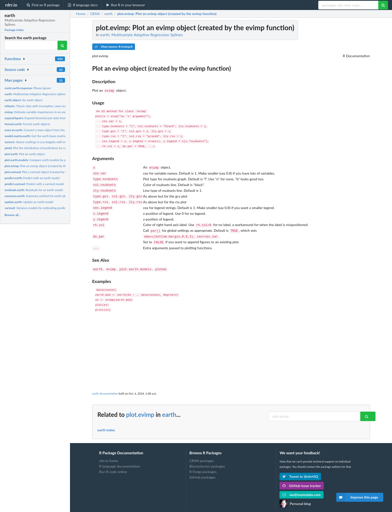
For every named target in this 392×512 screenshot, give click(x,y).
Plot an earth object (24, 154)
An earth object (23, 100)
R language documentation (119, 458)
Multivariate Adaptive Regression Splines (35, 94)
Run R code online (113, 463)
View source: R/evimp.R (113, 46)
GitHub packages (203, 469)
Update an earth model (28, 202)
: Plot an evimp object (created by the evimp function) (166, 13)
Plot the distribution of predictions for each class (40, 148)
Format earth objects (27, 124)
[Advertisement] (231, 342)
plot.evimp (140, 406)
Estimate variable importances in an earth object (40, 112)
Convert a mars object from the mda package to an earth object (55, 130)
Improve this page (357, 497)
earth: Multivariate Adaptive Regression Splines (141, 34)
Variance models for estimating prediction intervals (43, 208)
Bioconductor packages (207, 458)
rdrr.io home (108, 452)
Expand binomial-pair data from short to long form (47, 118)
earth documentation (105, 385)
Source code (14, 69)
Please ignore (27, 88)
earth (169, 406)
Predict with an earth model (32, 178)
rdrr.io (11, 4)
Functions (12, 58)
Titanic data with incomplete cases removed (39, 106)
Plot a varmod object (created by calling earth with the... (49, 172)
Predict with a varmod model (34, 184)
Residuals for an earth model (33, 190)
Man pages (13, 80)
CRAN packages (202, 452)
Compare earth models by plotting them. (43, 160)
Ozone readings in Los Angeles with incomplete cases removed (51, 142)
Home (80, 13)
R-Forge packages (203, 463)
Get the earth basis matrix (34, 136)
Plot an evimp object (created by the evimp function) (46, 166)
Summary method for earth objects (38, 196)
